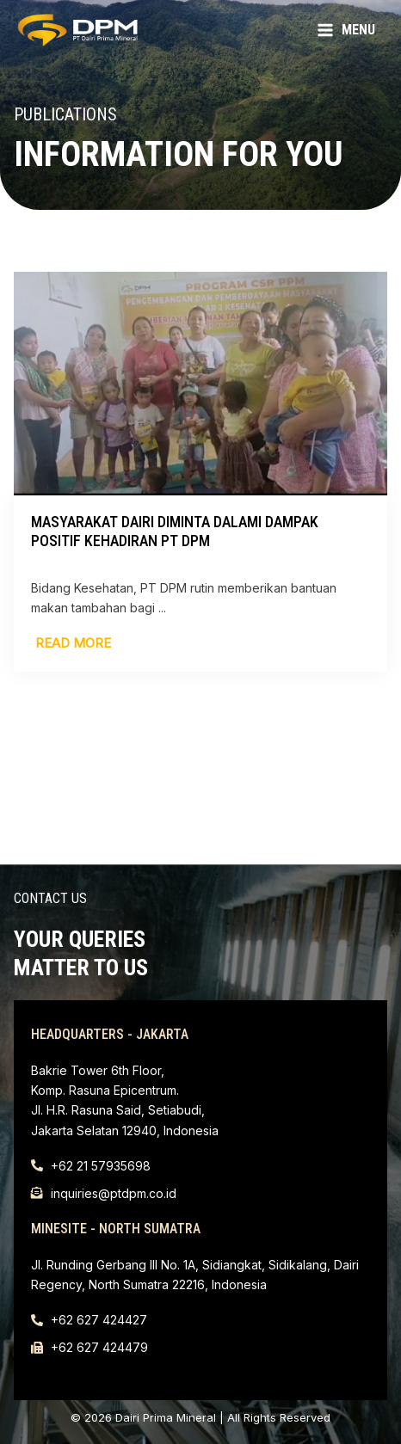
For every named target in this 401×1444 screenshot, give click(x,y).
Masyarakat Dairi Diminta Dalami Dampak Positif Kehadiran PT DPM (174, 531)
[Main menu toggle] (346, 30)
